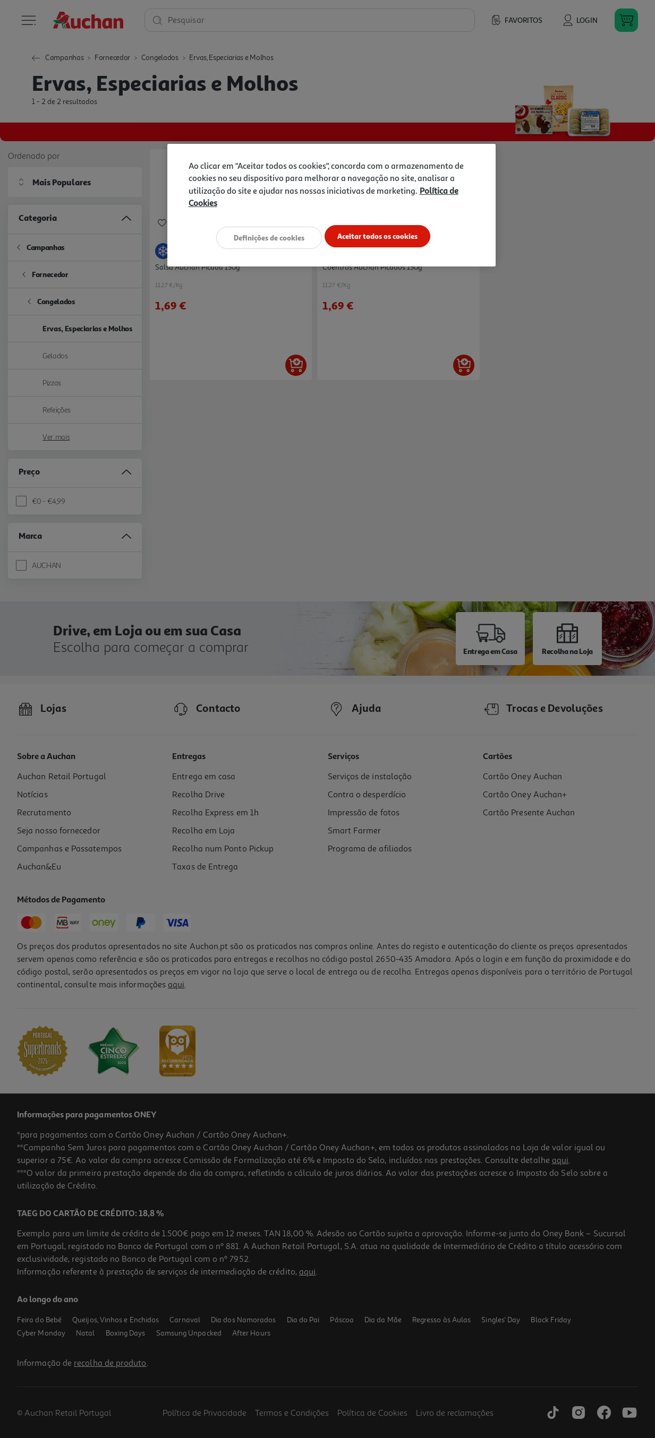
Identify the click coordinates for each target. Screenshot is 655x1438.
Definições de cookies (263, 237)
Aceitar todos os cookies (383, 237)
